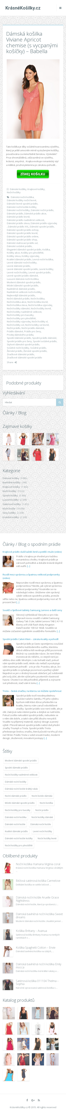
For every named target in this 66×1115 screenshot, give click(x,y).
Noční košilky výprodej (19, 321)
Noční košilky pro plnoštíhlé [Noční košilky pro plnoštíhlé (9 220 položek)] (19, 845)
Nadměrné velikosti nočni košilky (24, 292)
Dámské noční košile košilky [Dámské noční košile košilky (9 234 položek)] (19, 838)
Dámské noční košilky (18, 210)
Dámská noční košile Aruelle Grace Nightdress (37, 899)
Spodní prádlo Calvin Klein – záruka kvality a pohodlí (30, 639)
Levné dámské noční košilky (22, 262)
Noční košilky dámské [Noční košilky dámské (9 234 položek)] (42, 817)
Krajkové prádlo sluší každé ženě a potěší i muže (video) (32, 551)
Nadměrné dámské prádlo (21, 288)
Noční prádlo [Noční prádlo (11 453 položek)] (42, 810)
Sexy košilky (9, 512)
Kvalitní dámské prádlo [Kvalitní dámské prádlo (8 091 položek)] (16, 831)
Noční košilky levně (41, 308)
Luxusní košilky (11, 499)
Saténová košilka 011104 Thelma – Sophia (37, 982)
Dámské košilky (18, 189)
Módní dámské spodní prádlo (22, 285)
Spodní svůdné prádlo (45, 341)
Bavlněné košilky (11, 482)
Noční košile (9, 508)
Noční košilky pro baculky (20, 315)
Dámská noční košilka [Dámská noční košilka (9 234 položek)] (15, 817)
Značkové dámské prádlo (20, 354)
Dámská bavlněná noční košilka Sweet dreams (39, 915)
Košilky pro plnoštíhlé (32, 252)
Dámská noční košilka (22, 197)
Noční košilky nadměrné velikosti (24, 311)
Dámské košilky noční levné (21, 200)
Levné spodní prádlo (40, 272)
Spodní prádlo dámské (44, 337)
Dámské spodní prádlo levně (22, 233)
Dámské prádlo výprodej (44, 223)
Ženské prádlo (14, 351)
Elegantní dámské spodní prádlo (24, 249)
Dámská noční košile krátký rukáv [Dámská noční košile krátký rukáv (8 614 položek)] (21, 788)
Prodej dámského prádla (20, 334)
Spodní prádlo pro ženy (19, 341)
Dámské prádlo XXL (18, 226)
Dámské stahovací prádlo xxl (22, 243)
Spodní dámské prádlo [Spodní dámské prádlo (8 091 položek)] (16, 767)
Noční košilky (14, 192)
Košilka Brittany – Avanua (31, 931)
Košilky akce (13, 252)
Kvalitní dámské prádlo (19, 259)
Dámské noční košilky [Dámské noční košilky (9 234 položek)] (15, 781)
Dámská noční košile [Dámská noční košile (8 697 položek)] (40, 824)
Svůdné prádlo (38, 347)
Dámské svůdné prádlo (19, 246)
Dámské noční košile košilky (21, 207)
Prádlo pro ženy (32, 331)
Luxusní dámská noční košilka (23, 279)
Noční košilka (38, 298)
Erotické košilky (11, 517)
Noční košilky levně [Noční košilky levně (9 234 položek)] (47, 838)
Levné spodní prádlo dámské (22, 275)
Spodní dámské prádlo (19, 337)
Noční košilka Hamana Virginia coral (38, 864)
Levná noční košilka (42, 259)
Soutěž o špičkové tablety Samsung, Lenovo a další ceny (32, 610)
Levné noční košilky (17, 272)
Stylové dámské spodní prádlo (23, 344)
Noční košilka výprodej (40, 305)
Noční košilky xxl (15, 324)
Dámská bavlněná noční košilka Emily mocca (38, 965)
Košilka (46, 249)
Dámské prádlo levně (18, 216)
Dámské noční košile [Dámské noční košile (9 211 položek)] (15, 824)
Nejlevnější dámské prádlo (21, 295)
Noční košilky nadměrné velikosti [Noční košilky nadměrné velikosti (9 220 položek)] (21, 774)
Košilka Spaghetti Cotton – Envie (35, 947)
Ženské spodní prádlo (35, 351)
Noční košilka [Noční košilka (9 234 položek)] (46, 802)
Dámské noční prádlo (42, 210)
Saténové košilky (12, 504)
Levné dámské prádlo (18, 266)
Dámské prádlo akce (35, 213)
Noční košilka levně (37, 301)
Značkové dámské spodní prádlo (24, 357)
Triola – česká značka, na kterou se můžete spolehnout (32, 691)
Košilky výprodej (30, 256)
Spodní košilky (10, 495)
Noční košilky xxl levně (37, 324)
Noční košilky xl (40, 321)
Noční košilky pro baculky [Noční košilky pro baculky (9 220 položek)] (17, 810)
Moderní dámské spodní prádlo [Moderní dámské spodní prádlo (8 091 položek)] (21, 760)
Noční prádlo (13, 328)
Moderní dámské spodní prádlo (23, 282)
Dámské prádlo (15, 213)
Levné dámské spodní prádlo (22, 269)
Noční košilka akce (16, 301)
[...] (28, 566)
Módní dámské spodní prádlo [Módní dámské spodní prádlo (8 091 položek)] (20, 802)
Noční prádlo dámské (32, 328)
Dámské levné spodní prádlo (22, 203)
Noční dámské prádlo (18, 298)
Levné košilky (46, 269)
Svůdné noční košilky (18, 347)
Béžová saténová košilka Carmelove (38, 881)
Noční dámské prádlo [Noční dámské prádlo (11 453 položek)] (16, 795)
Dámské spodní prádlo (42, 226)
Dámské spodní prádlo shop (22, 239)
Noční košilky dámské (18, 308)
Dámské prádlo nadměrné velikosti (25, 220)
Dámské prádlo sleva (18, 223)
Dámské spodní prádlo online (22, 236)
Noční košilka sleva (17, 305)
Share (12, 362)
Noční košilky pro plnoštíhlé (21, 318)
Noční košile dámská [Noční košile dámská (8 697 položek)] (42, 795)
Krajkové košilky (36, 189)
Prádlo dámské (15, 331)
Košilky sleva (14, 256)
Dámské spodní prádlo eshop (23, 230)
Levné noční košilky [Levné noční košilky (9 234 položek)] (42, 831)
